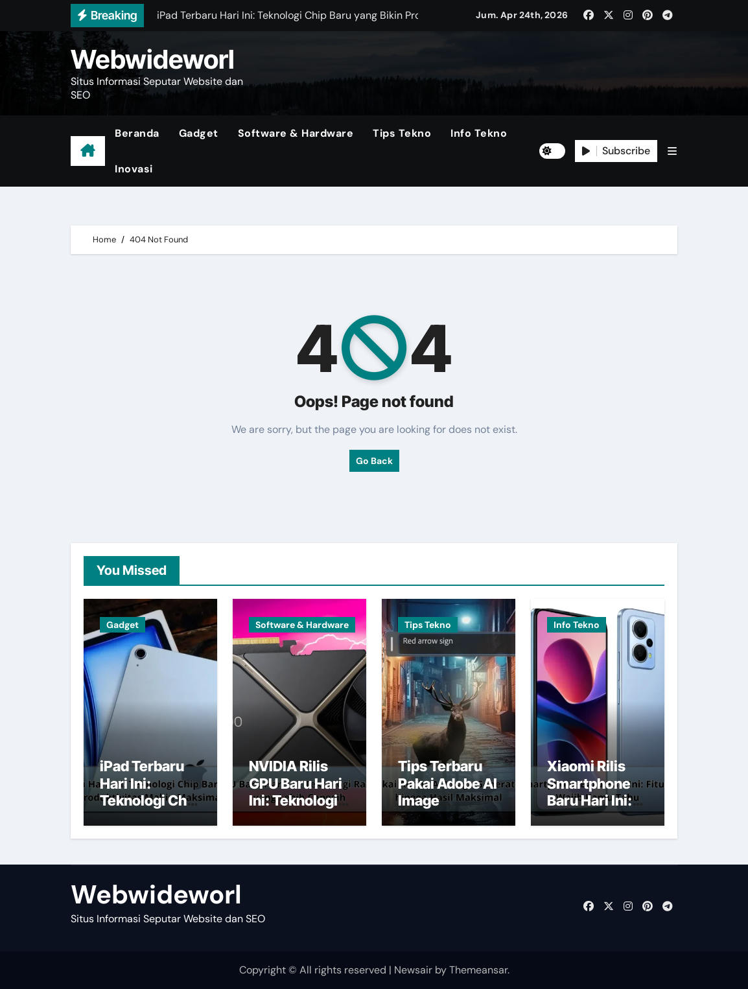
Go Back (374, 461)
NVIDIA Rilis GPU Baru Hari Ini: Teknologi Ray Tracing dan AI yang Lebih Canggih (296, 809)
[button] (672, 151)
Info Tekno (478, 133)
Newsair (413, 970)
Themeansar (478, 970)
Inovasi (134, 169)
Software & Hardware (296, 133)
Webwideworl (153, 59)
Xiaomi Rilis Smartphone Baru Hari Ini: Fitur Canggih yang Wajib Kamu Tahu (592, 809)
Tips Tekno (402, 133)
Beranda (137, 133)
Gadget (198, 133)
